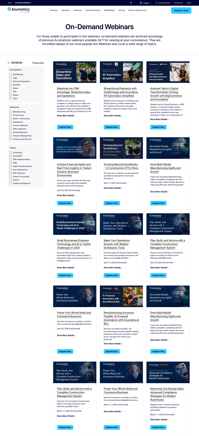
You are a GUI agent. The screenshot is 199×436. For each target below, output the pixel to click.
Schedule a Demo (181, 10)
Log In (188, 3)
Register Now (65, 127)
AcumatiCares (162, 3)
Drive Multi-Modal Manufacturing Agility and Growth (165, 168)
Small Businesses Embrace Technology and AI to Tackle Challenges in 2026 (73, 244)
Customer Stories (93, 10)
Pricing (122, 10)
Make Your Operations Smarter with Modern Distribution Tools (117, 244)
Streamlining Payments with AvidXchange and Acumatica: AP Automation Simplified (121, 92)
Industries (65, 10)
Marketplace (109, 10)
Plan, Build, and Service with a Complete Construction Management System (167, 244)
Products (54, 10)
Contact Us (178, 3)
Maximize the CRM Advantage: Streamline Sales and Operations (73, 92)
